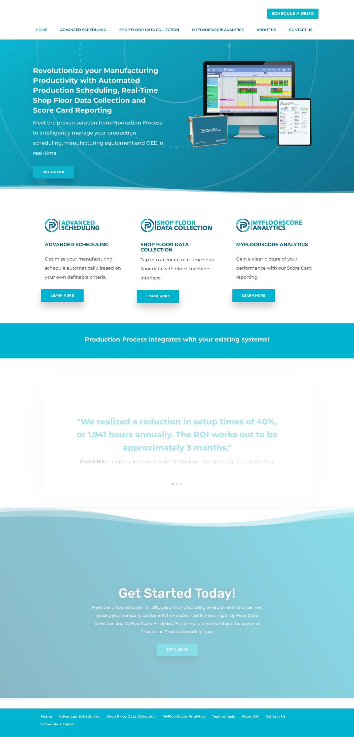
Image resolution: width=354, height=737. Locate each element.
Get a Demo (36, 173)
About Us (266, 29)
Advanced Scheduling (83, 29)
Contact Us (300, 29)
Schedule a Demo (293, 13)
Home (41, 29)
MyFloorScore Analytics (218, 29)
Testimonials (223, 716)
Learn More (62, 295)
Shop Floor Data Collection (149, 29)
